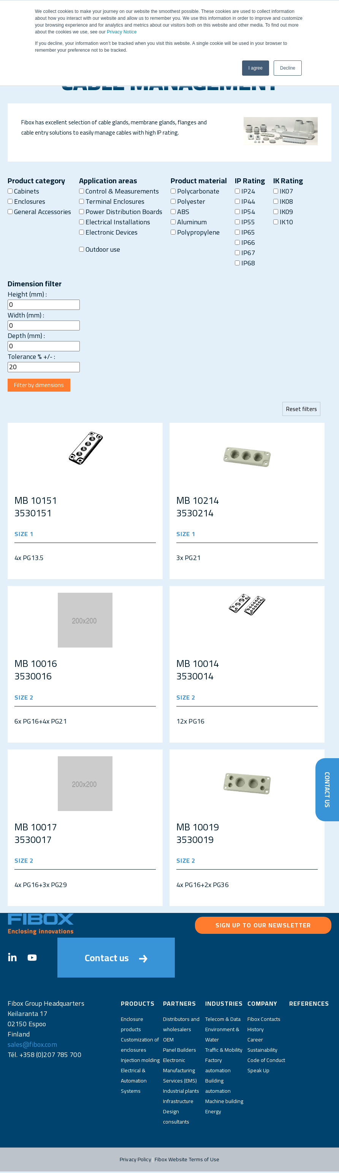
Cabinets (23, 191)
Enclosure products (132, 1026)
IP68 (245, 263)
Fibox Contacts (263, 1020)
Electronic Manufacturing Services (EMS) (180, 1072)
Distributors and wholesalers (181, 1026)
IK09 (283, 211)
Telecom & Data (223, 1020)
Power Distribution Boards (120, 211)
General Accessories (39, 211)
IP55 (245, 222)
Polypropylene (195, 232)
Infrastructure (178, 1103)
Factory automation (218, 1067)
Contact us (116, 959)
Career (255, 1041)
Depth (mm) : (26, 335)
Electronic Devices (108, 232)
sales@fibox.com (32, 1046)
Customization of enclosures (140, 1046)
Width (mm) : (26, 315)
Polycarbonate (195, 191)
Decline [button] (287, 68)
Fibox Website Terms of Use (187, 1161)
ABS (180, 211)
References (309, 1005)
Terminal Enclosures (111, 201)
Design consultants (176, 1118)
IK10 (283, 222)
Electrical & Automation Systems (134, 1082)
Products (138, 1005)
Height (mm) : (27, 294)
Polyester (188, 201)
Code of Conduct (266, 1062)
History (255, 1031)
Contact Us (327, 788)
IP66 (245, 242)
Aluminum (189, 222)
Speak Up (258, 1072)
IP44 (245, 201)
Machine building (224, 1103)
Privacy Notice (121, 32)
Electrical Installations (114, 222)
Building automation (218, 1087)
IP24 (245, 191)
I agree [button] (256, 68)
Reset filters (300, 410)
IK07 (283, 191)
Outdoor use (99, 249)
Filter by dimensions (40, 386)
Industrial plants (181, 1092)
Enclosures (26, 201)
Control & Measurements (119, 191)
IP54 (245, 211)
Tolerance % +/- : (31, 356)
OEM (168, 1041)
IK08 (283, 201)
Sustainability (262, 1051)
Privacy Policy (135, 1161)
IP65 (245, 232)
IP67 (245, 252)
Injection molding (140, 1062)
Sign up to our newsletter (263, 927)
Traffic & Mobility (223, 1051)
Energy (213, 1113)
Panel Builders (179, 1051)
